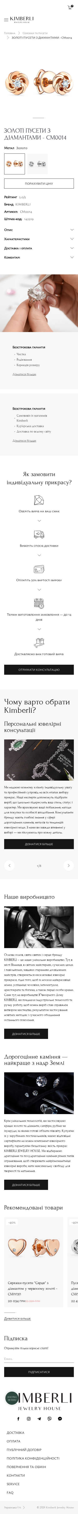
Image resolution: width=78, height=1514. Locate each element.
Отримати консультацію (39, 670)
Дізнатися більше (24, 374)
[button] (9, 865)
